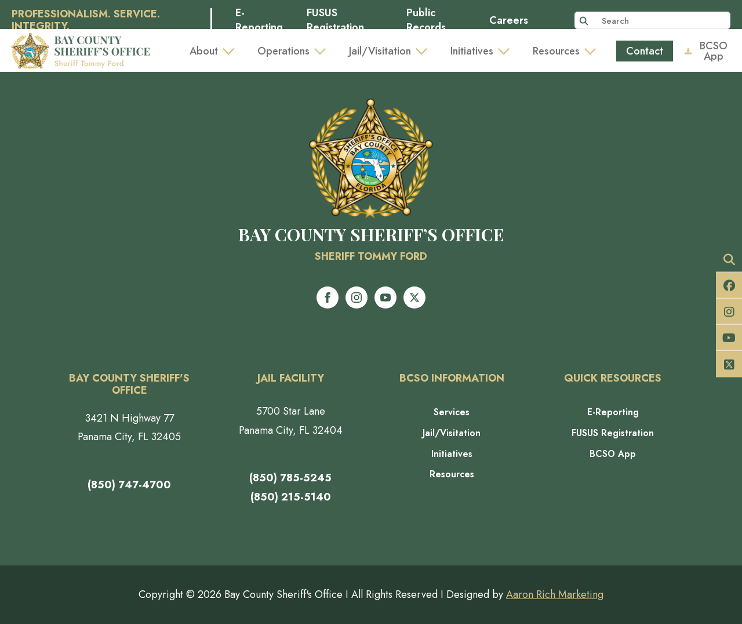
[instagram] (356, 297)
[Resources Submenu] (594, 51)
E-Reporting (259, 20)
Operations (283, 51)
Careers (508, 20)
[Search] (583, 21)
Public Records (426, 20)
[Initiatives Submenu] (507, 51)
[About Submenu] (232, 51)
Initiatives (471, 51)
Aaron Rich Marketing (554, 594)
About (204, 51)
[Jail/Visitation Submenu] (425, 51)
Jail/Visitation (380, 51)
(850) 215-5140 (290, 497)
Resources (556, 51)
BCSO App (613, 454)
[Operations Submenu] (323, 51)
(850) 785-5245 (290, 477)
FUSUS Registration (335, 20)
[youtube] (385, 297)
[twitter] (414, 297)
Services (452, 412)
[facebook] (328, 297)
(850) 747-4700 (129, 484)
